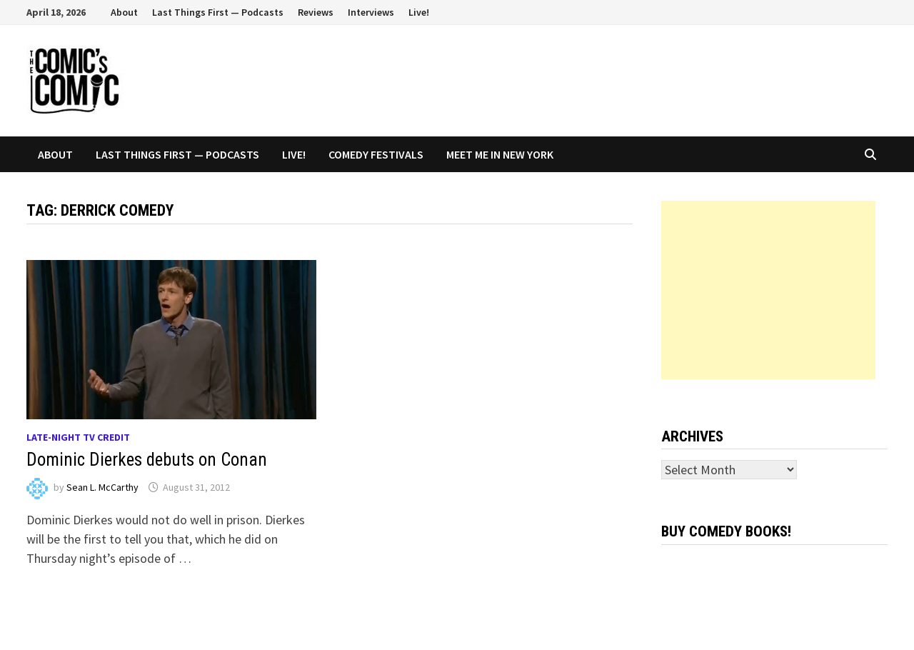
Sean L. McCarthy (102, 487)
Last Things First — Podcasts (217, 12)
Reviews (315, 12)
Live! (418, 12)
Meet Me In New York (499, 154)
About (124, 12)
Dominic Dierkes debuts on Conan (146, 459)
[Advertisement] (768, 290)
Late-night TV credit (78, 437)
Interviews (371, 12)
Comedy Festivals (375, 154)
